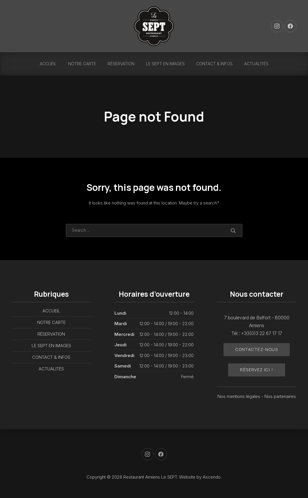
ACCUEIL (48, 63)
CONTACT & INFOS (214, 63)
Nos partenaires (280, 396)
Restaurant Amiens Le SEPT (150, 477)
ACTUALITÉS (256, 63)
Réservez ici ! (256, 369)
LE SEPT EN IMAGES (165, 63)
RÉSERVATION (121, 63)
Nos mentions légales (239, 396)
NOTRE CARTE (82, 63)
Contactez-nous (256, 349)
